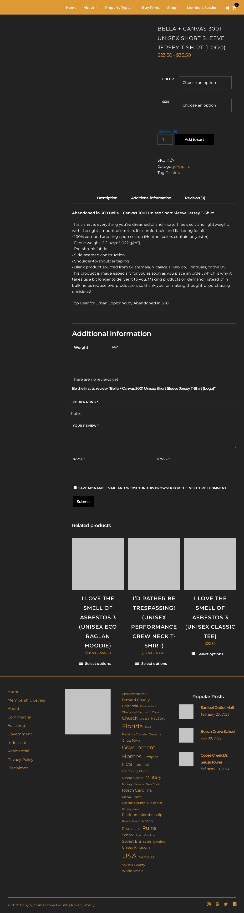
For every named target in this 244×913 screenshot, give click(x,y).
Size (165, 101)
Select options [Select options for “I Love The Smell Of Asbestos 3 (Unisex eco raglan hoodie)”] (98, 663)
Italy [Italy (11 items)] (146, 764)
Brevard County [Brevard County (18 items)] (136, 700)
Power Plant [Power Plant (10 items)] (131, 821)
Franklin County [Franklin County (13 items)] (134, 734)
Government (20, 734)
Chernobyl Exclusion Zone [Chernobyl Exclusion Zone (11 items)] (140, 712)
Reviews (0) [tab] (195, 198)
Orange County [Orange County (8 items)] (132, 797)
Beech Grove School (218, 731)
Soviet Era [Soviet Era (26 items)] (131, 841)
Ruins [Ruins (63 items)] (149, 828)
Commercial (19, 717)
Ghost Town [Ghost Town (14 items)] (131, 740)
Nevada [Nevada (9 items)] (139, 784)
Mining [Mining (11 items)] (127, 784)
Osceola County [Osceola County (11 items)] (133, 803)
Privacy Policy (20, 759)
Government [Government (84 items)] (138, 747)
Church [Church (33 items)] (130, 718)
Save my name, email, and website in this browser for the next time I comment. (152, 488)
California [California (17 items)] (130, 706)
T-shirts (173, 172)
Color (168, 79)
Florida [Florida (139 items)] (132, 726)
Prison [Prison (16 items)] (147, 821)
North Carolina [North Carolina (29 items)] (137, 790)
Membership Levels (26, 700)
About (14, 708)
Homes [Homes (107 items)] (132, 756)
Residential (18, 751)
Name (79, 459)
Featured (16, 725)
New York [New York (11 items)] (153, 784)
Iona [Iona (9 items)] (138, 764)
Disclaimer (18, 768)
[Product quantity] (165, 139)
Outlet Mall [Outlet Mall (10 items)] (155, 803)
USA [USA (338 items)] (129, 856)
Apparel (184, 166)
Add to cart (194, 139)
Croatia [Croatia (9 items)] (144, 718)
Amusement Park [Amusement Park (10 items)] (134, 694)
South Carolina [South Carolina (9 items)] (145, 835)
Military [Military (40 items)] (153, 777)
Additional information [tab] (151, 198)
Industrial (17, 742)
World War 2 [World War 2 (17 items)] (132, 871)
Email (163, 459)
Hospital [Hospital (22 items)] (151, 757)
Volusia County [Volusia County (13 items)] (133, 865)
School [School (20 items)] (128, 835)
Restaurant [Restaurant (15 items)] (131, 829)
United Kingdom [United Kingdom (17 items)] (136, 847)
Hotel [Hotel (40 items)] (128, 764)
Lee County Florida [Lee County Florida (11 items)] (135, 771)
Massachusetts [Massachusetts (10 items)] (132, 778)
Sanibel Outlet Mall (217, 707)
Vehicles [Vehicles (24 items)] (147, 857)
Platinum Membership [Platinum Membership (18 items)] (142, 815)
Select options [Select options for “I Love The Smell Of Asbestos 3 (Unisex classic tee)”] (210, 654)
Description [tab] (107, 198)
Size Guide (168, 131)
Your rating (85, 402)
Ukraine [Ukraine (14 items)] (159, 841)
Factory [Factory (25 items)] (158, 718)
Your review (86, 425)
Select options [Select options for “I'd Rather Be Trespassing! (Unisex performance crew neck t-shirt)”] (154, 663)
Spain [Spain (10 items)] (147, 841)
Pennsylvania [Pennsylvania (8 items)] (130, 809)
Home (14, 691)
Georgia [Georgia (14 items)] (155, 734)
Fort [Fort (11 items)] (148, 727)
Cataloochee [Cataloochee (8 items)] (148, 706)
